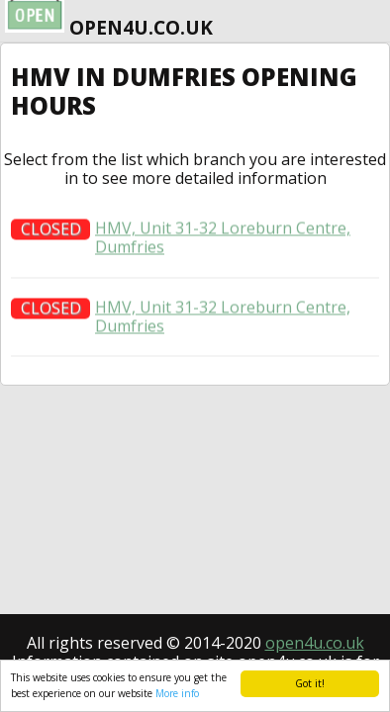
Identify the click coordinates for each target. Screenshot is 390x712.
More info (177, 693)
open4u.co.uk (314, 643)
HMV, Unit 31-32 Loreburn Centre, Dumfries (222, 242)
